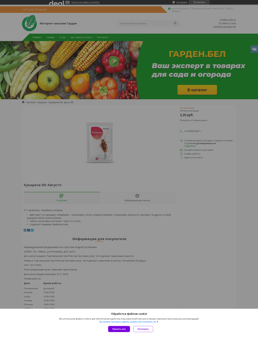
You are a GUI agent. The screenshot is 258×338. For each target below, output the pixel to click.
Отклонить (143, 329)
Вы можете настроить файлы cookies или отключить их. (127, 322)
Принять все (119, 329)
